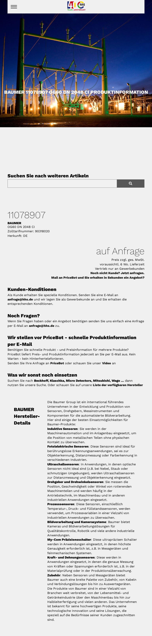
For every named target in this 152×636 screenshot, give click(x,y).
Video (106, 363)
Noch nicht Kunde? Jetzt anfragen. (117, 273)
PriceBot (57, 363)
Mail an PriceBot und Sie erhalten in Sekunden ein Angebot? (97, 277)
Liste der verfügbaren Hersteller (118, 385)
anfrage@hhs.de (20, 299)
